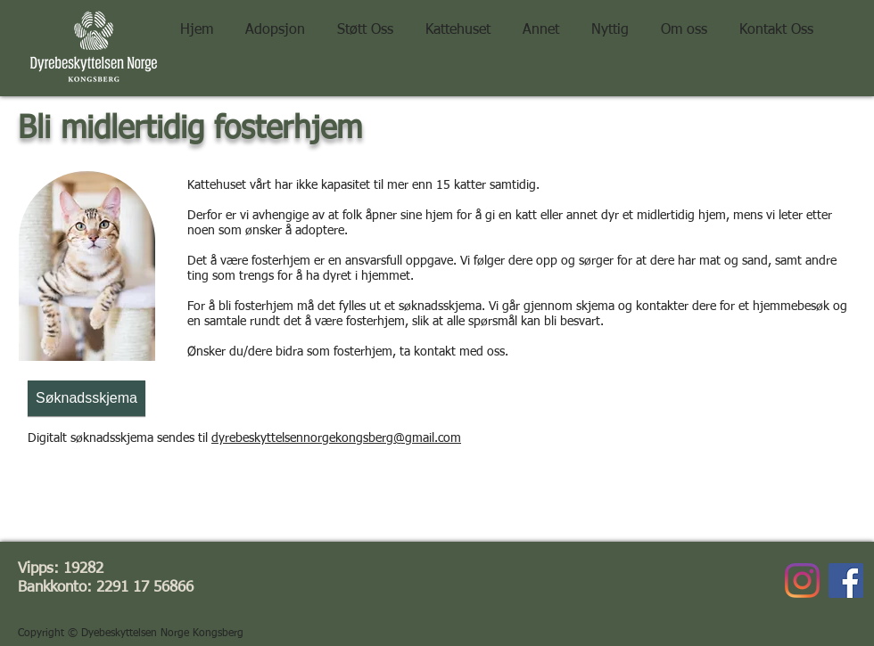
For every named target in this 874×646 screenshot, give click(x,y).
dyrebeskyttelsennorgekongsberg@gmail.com (336, 438)
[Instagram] (802, 580)
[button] (365, 22)
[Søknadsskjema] (86, 398)
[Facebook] (846, 580)
